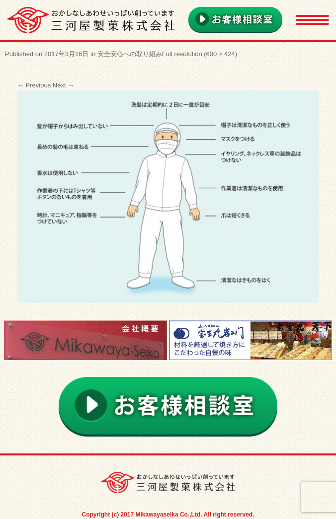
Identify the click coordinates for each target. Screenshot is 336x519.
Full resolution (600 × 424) (199, 54)
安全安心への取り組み (129, 54)
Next (63, 85)
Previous (34, 85)
